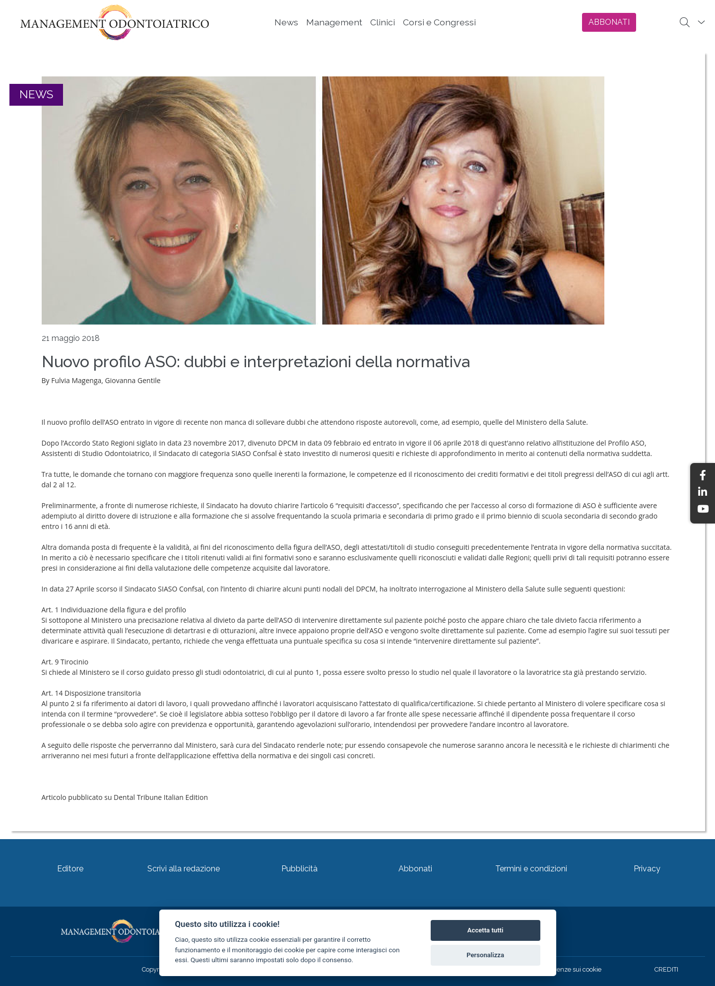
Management (334, 22)
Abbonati (415, 868)
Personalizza (485, 955)
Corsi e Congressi (439, 22)
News (286, 22)
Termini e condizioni (531, 868)
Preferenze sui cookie (570, 969)
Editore (70, 868)
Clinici (382, 22)
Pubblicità (299, 868)
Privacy (647, 868)
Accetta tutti (485, 930)
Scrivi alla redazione (183, 868)
